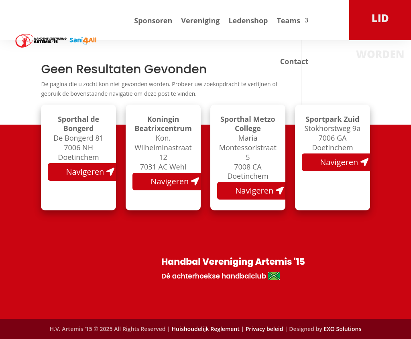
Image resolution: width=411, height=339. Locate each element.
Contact (294, 61)
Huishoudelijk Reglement (206, 329)
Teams (288, 20)
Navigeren (85, 171)
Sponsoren (153, 20)
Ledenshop (248, 20)
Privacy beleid (265, 329)
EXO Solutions (342, 329)
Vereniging (200, 20)
